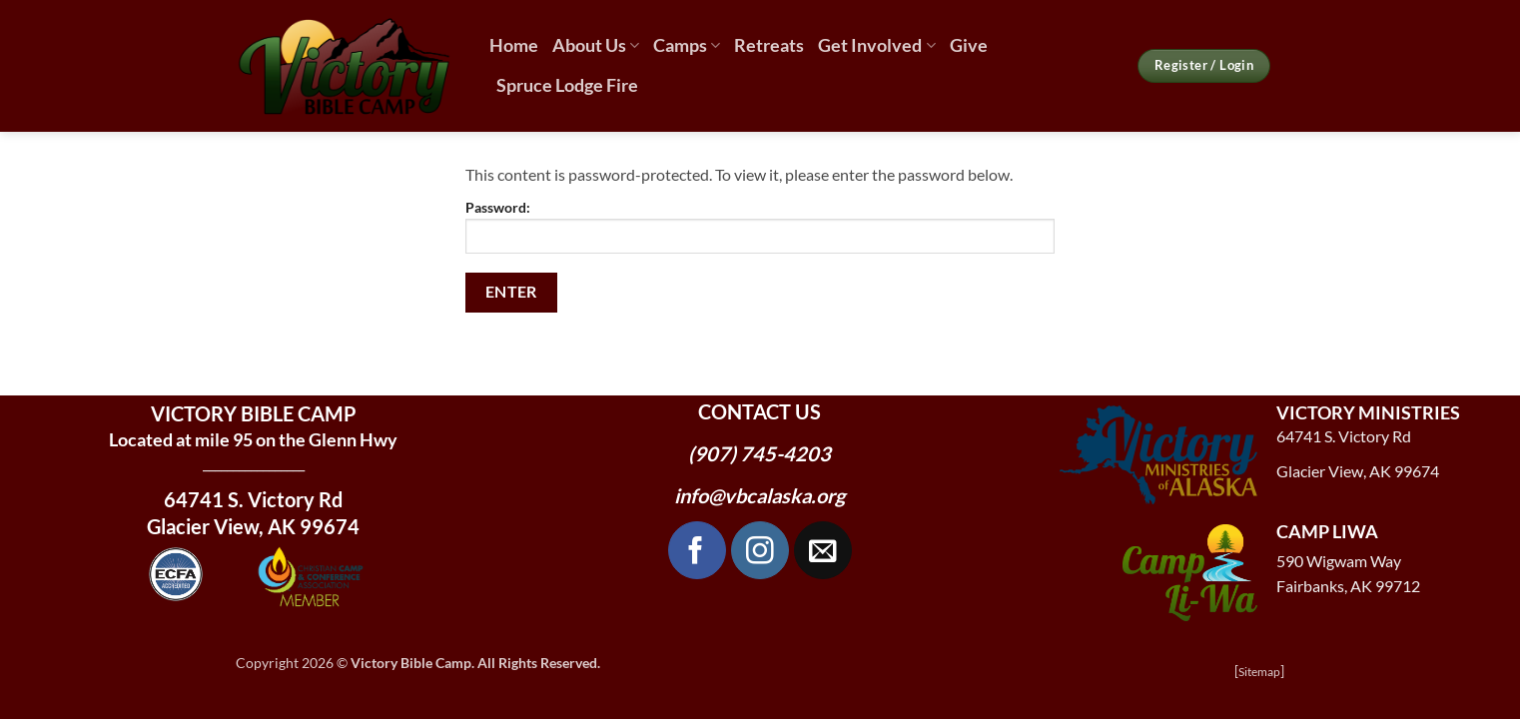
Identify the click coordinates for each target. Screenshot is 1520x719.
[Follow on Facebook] (697, 550)
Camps (686, 45)
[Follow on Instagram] (760, 550)
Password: (760, 226)
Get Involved (876, 45)
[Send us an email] (823, 550)
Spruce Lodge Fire (567, 85)
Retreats (769, 45)
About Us (595, 45)
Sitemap (1259, 671)
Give (969, 45)
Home (513, 45)
